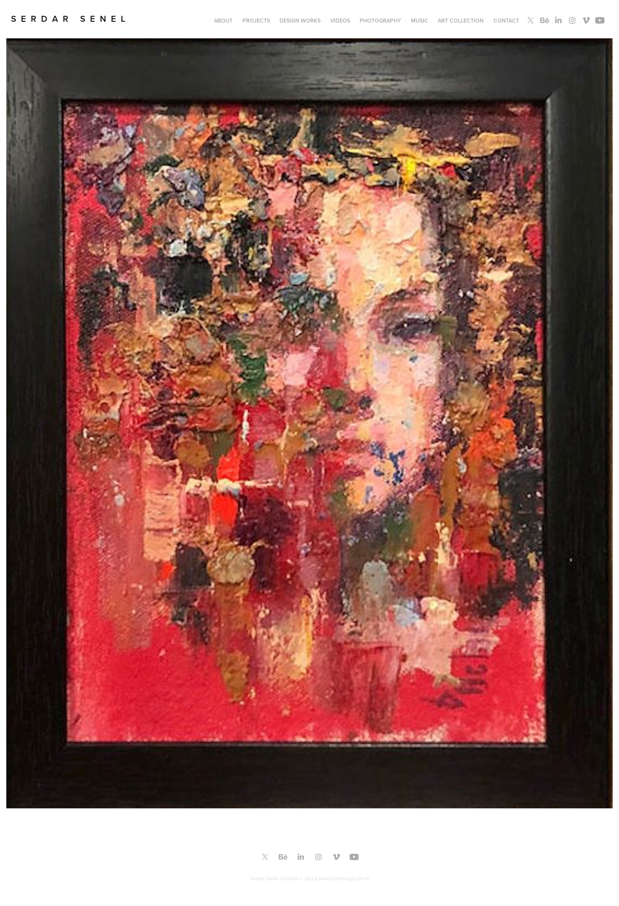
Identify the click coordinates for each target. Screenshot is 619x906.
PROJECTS (256, 21)
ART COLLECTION (461, 21)
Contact (506, 21)
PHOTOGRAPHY (380, 21)
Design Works (300, 21)
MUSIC (419, 21)
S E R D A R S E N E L (68, 18)
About (223, 21)
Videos (340, 21)
